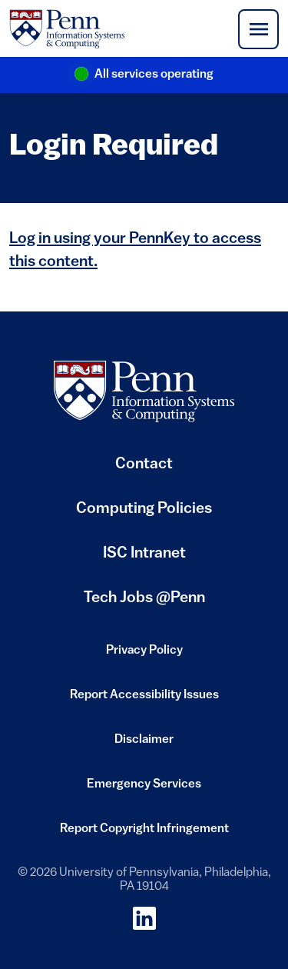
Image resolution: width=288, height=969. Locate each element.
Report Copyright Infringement (144, 833)
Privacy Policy (144, 655)
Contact (144, 464)
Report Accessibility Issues (144, 700)
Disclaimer (144, 744)
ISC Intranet (144, 559)
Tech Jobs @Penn (144, 598)
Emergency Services (144, 789)
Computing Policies (144, 514)
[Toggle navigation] (258, 29)
